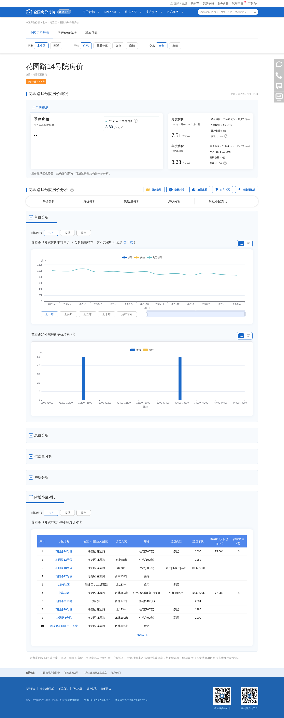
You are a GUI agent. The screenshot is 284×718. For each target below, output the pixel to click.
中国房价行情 (33, 22)
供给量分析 (132, 201)
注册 (184, 3)
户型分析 (174, 201)
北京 (64, 11)
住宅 (86, 45)
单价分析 (48, 201)
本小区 (41, 45)
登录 (176, 3)
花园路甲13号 (63, 601)
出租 (175, 45)
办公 (118, 45)
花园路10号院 (63, 609)
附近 (56, 45)
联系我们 (63, 688)
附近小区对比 (218, 201)
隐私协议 (106, 688)
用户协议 (92, 688)
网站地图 (77, 688)
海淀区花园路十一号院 (64, 626)
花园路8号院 (64, 617)
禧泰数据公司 (71, 672)
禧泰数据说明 (47, 688)
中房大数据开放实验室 (95, 672)
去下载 (128, 242)
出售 (161, 45)
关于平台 (30, 688)
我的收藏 (208, 3)
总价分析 (89, 201)
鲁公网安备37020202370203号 (131, 700)
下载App (253, 3)
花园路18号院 (63, 568)
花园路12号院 (63, 559)
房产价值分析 (67, 33)
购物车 (195, 3)
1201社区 (64, 584)
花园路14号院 (63, 551)
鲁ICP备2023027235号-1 (97, 700)
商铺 (132, 45)
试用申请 (238, 3)
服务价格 (223, 3)
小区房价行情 (39, 33)
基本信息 (91, 33)
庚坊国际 (63, 592)
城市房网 (116, 672)
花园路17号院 (63, 576)
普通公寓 (102, 45)
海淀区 (53, 22)
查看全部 (142, 635)
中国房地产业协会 (50, 672)
